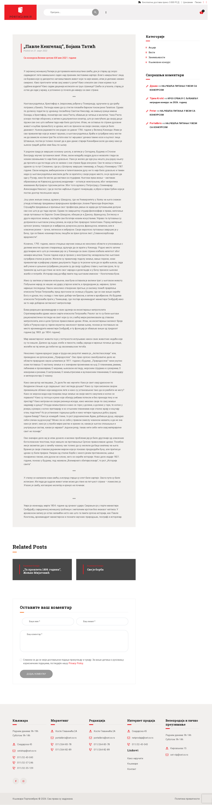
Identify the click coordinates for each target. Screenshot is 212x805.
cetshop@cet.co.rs (26, 750)
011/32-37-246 (25, 762)
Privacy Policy (76, 663)
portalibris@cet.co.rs (66, 737)
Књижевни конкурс (31, 566)
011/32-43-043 (25, 757)
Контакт (131, 769)
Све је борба (95, 569)
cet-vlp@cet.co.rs (179, 754)
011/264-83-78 (63, 744)
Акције (152, 47)
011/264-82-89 (63, 749)
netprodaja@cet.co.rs (142, 737)
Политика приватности (187, 798)
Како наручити (135, 758)
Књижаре (132, 763)
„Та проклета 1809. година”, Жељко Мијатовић (42, 571)
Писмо (198, 2)
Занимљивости (157, 57)
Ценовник (188, 2)
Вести (152, 52)
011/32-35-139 (25, 768)
